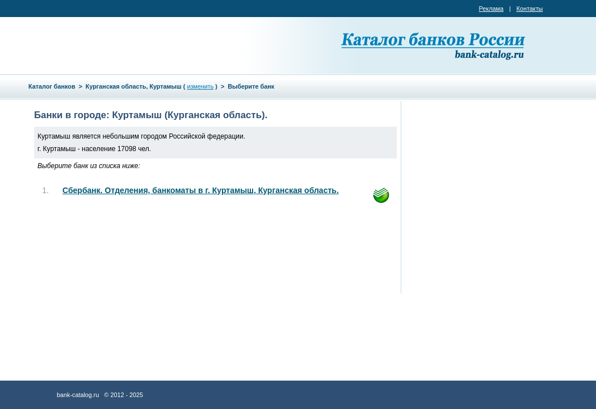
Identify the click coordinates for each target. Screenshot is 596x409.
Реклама (491, 8)
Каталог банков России (434, 45)
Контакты (530, 8)
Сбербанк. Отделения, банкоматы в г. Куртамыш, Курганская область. (200, 190)
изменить (200, 86)
